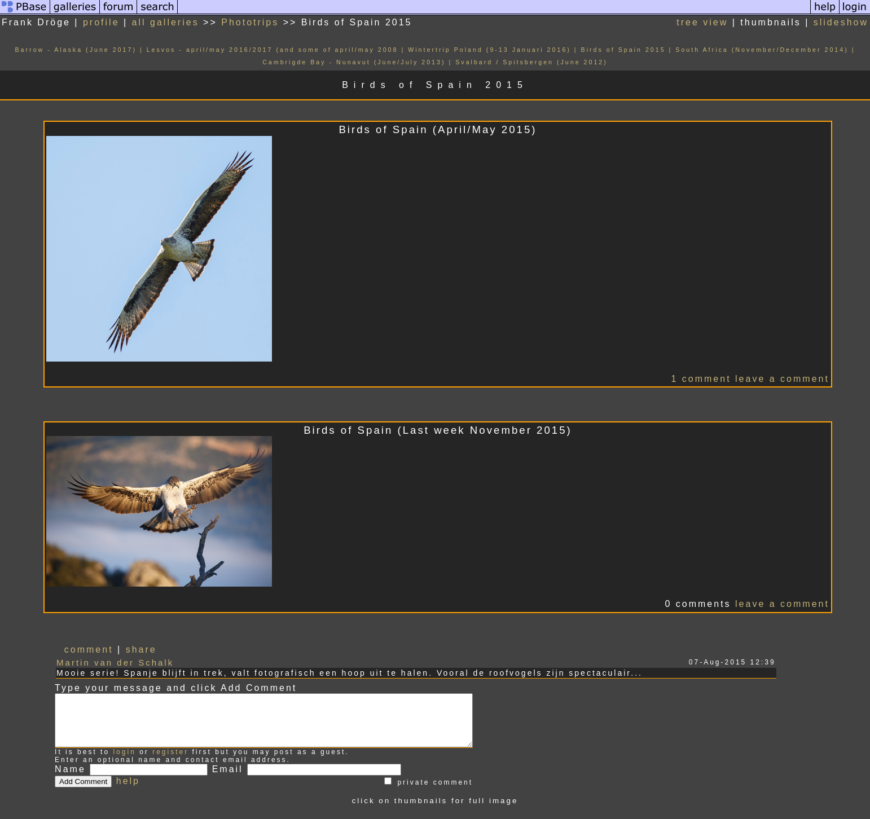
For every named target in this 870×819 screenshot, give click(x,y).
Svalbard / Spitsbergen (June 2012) (531, 62)
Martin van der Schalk (115, 662)
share (141, 649)
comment (88, 649)
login (124, 762)
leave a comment (782, 379)
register (170, 762)
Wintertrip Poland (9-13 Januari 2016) (489, 49)
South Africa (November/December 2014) (761, 49)
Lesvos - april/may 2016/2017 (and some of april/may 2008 (272, 49)
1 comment (701, 379)
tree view (702, 22)
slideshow (841, 22)
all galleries (165, 22)
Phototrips (250, 22)
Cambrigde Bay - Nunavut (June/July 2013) (353, 62)
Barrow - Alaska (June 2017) (76, 49)
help (128, 791)
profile (101, 22)
